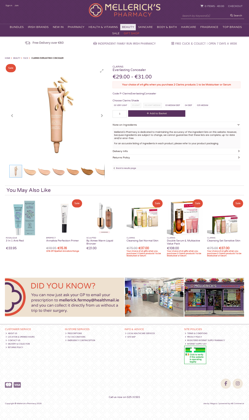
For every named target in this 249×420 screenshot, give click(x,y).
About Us (11, 333)
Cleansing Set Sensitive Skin (223, 240)
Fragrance (209, 27)
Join (16, 5)
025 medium (202, 105)
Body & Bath (167, 27)
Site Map (130, 336)
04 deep (188, 105)
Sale (116, 33)
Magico (213, 403)
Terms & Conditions (196, 333)
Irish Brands (38, 27)
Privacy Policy (193, 336)
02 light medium (152, 105)
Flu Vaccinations (75, 336)
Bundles (17, 27)
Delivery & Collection (18, 343)
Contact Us (13, 340)
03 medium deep (172, 105)
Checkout (235, 6)
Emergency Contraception (80, 340)
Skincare (145, 27)
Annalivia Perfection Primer (62, 240)
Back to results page (126, 168)
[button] (101, 70)
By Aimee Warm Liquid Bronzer (99, 242)
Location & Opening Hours (20, 336)
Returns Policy (14, 347)
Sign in (9, 5)
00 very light (120, 105)
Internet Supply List (196, 343)
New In (58, 27)
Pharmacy (76, 27)
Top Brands (232, 27)
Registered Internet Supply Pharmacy (205, 340)
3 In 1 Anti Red (15, 240)
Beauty (128, 27)
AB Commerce (237, 403)
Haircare (188, 27)
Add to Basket (157, 113)
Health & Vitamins (103, 27)
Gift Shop (131, 33)
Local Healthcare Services (140, 333)
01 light (136, 105)
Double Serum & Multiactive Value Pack (183, 242)
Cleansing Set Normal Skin (142, 240)
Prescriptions (73, 333)
